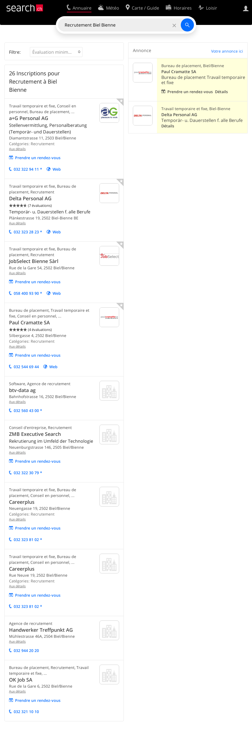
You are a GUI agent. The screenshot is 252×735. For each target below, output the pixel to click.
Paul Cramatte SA (29, 322)
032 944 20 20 (26, 650)
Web (57, 169)
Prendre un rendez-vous (38, 157)
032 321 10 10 (26, 711)
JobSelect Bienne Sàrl (33, 261)
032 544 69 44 (26, 366)
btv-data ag (22, 390)
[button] (56, 52)
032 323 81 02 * (28, 539)
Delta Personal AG (30, 198)
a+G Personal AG (28, 118)
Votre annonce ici (227, 51)
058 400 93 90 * (28, 293)
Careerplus (22, 502)
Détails (221, 91)
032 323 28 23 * (28, 231)
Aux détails (17, 149)
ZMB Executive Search (35, 434)
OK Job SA (20, 679)
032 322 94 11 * (28, 169)
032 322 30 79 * (28, 472)
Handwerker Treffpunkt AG (41, 630)
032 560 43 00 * (28, 410)
